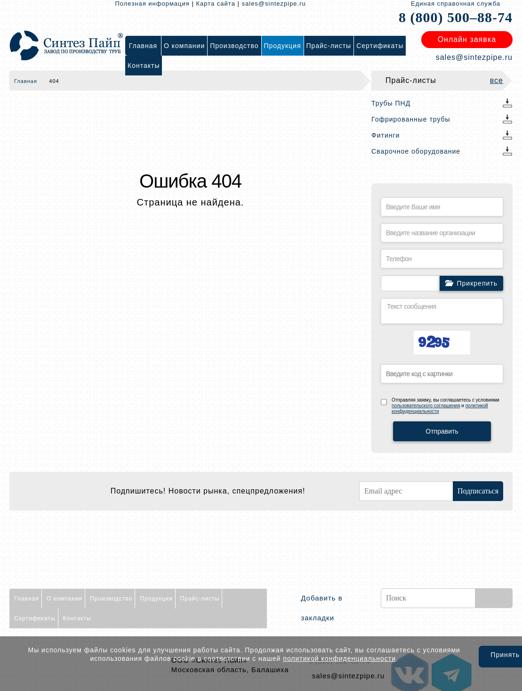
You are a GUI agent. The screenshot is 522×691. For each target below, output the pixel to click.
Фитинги (385, 135)
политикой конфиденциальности (339, 658)
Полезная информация (152, 3)
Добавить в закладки (321, 608)
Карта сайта (215, 3)
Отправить (442, 431)
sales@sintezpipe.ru (274, 3)
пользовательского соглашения (426, 405)
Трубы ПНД (390, 103)
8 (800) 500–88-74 (456, 17)
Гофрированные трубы (410, 119)
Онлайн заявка (467, 39)
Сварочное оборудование (415, 151)
